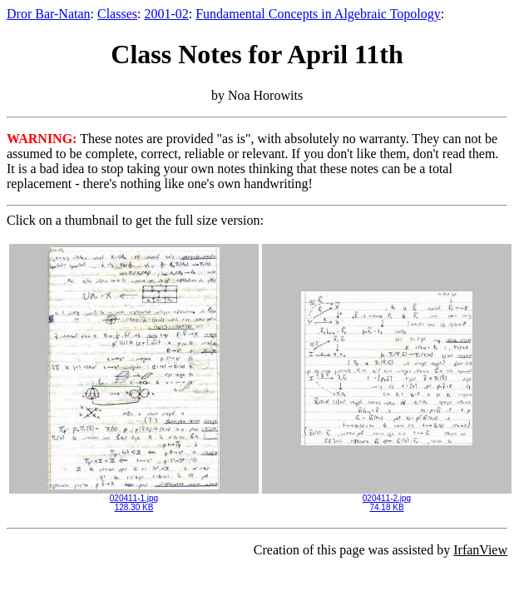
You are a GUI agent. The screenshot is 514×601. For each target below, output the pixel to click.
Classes (117, 14)
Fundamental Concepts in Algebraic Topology (318, 14)
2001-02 (166, 14)
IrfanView (480, 550)
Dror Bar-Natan (49, 14)
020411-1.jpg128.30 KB (134, 499)
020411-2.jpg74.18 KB (387, 499)
